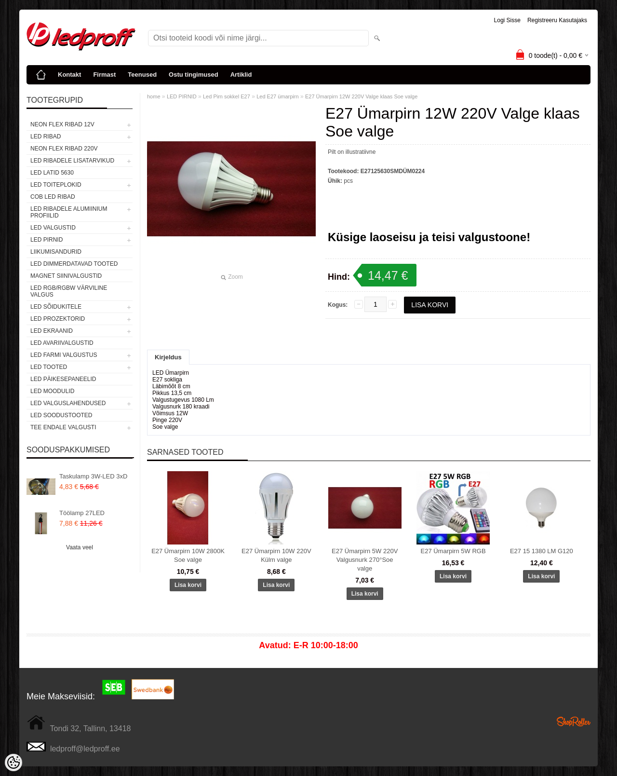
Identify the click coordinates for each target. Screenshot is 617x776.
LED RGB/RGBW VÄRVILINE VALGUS (68, 291)
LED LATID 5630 (52, 172)
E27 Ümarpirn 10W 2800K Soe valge (188, 555)
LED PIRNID (46, 239)
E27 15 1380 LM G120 (541, 551)
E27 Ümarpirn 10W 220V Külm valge (276, 555)
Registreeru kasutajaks (557, 20)
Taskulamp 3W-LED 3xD (93, 476)
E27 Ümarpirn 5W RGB (452, 551)
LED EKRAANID (51, 330)
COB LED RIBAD (52, 196)
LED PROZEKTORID (57, 318)
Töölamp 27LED (82, 513)
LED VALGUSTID (53, 227)
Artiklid (241, 74)
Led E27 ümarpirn (277, 96)
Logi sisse (507, 20)
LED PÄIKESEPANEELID (63, 379)
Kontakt (69, 74)
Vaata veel (79, 547)
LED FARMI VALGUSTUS (63, 355)
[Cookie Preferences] (13, 762)
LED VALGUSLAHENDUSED (68, 403)
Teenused (142, 74)
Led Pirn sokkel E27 (226, 96)
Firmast (104, 74)
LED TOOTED (48, 367)
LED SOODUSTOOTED (61, 415)
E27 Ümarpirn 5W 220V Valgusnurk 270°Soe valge (365, 559)
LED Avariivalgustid (62, 343)
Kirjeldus (168, 357)
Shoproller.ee (573, 721)
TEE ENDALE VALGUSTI (63, 427)
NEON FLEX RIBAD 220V (63, 148)
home (154, 96)
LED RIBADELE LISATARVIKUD (72, 160)
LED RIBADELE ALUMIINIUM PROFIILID (68, 212)
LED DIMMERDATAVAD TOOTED (74, 263)
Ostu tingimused (193, 74)
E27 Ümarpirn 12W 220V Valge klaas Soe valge (361, 96)
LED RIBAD (45, 136)
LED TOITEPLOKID (55, 184)
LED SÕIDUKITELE (55, 306)
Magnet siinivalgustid (66, 275)
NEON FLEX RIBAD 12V (62, 124)
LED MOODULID (52, 391)
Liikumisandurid (55, 251)
